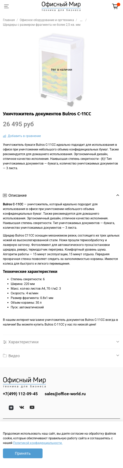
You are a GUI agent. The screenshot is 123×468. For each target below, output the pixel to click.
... (81, 20)
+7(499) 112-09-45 (20, 393)
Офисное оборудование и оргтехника (47, 20)
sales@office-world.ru (65, 393)
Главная (9, 20)
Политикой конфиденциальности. (37, 443)
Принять (23, 453)
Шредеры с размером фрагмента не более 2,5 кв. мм (41, 25)
